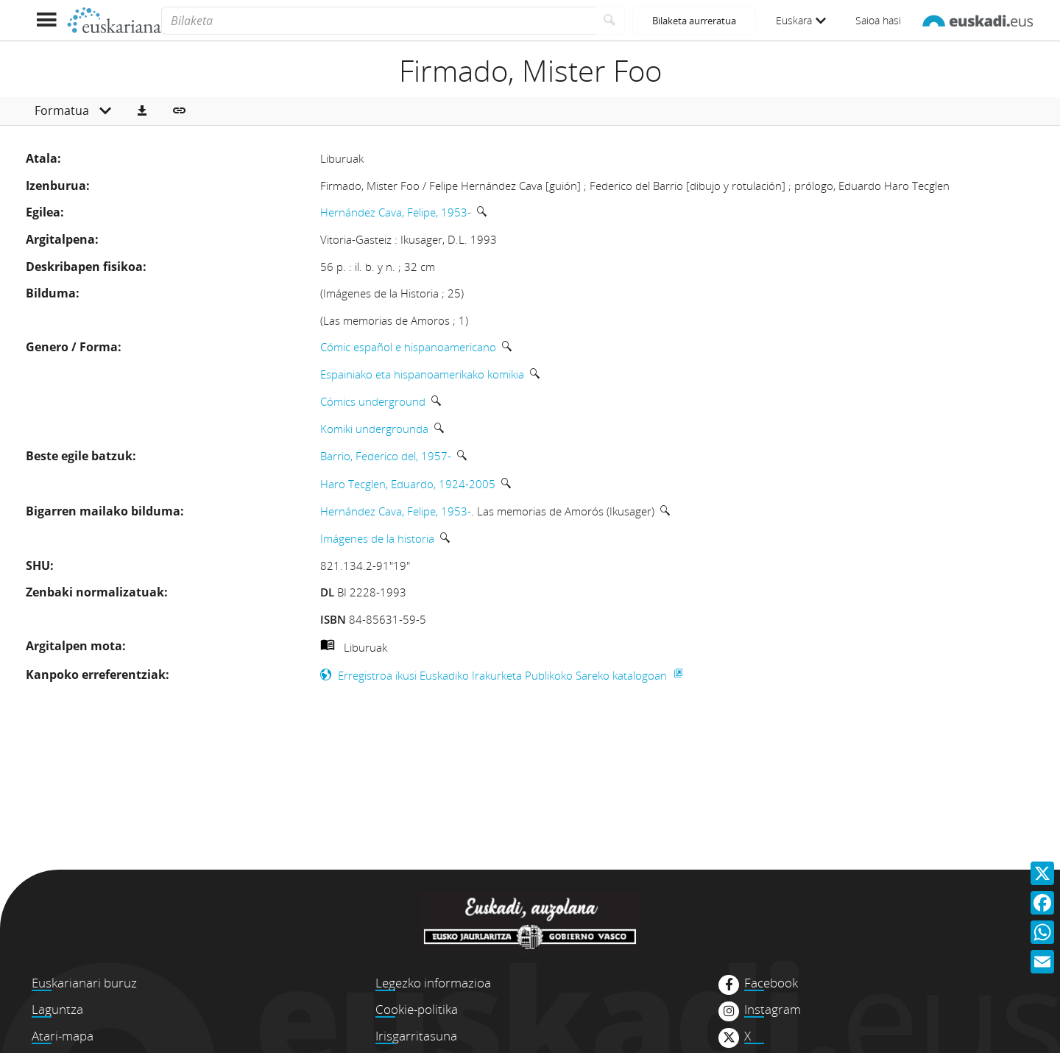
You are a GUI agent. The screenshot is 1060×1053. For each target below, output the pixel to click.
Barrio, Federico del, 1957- (385, 455)
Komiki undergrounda (374, 428)
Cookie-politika (416, 1009)
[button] (142, 111)
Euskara (801, 20)
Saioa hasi (878, 20)
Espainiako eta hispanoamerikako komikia (422, 374)
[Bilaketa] (378, 21)
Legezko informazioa (433, 982)
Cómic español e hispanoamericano (408, 346)
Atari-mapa (62, 1035)
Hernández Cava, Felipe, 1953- (395, 212)
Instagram (772, 1009)
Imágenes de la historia (377, 538)
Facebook (771, 983)
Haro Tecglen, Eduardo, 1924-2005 (407, 483)
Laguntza (57, 1009)
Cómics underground (372, 401)
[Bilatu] (610, 21)
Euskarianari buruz (84, 982)
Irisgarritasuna (416, 1035)
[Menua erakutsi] (46, 20)
